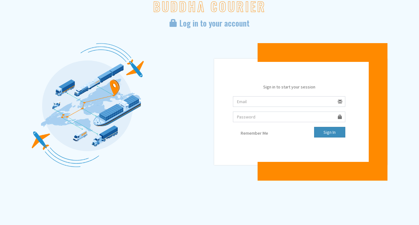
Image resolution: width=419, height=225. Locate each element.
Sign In (329, 132)
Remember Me (250, 133)
